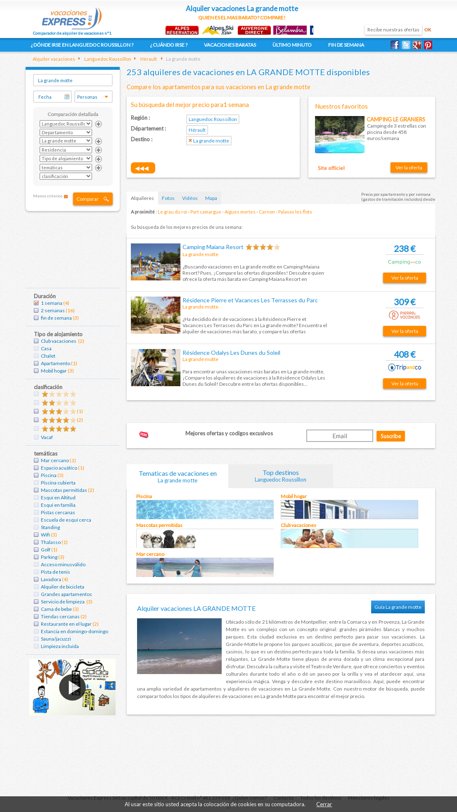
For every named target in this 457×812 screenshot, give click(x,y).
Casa (46, 348)
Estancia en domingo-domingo (74, 631)
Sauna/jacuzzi (56, 639)
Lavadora (51, 579)
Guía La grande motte (397, 607)
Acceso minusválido (63, 564)
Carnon (267, 211)
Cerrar (324, 804)
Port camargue (205, 211)
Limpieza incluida (60, 646)
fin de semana (56, 318)
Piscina (49, 475)
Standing (50, 527)
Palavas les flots (295, 211)
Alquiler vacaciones (54, 59)
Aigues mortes (240, 211)
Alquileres (142, 198)
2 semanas (53, 310)
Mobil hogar (54, 371)
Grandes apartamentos (66, 594)
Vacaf (47, 437)
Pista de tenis (55, 572)
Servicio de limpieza (63, 601)
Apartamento (55, 363)
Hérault (148, 59)
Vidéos (190, 198)
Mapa (211, 198)
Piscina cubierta (58, 483)
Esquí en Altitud (58, 497)
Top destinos (280, 475)
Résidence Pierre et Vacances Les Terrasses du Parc (250, 300)
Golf (45, 549)
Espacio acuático (59, 468)
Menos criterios (48, 195)
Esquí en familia (58, 505)
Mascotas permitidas (64, 490)
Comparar (87, 199)
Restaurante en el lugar (66, 624)
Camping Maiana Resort (213, 246)
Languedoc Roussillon (107, 59)
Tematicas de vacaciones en (177, 476)
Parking (49, 557)
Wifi (45, 535)
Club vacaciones (59, 341)
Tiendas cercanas (60, 616)
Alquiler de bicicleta (62, 587)
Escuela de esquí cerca (66, 520)
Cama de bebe (56, 609)
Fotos (168, 198)
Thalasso (51, 542)
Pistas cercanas (58, 512)
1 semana (51, 303)
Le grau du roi (172, 211)
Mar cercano (55, 460)
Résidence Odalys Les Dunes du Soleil (231, 352)
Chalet (48, 356)
